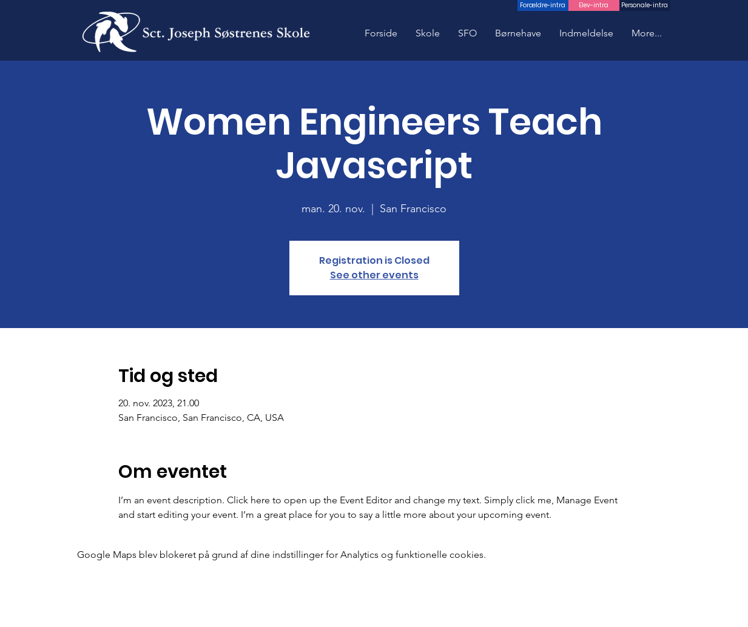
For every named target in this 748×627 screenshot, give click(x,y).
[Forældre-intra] (542, 5)
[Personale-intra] (644, 5)
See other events (374, 275)
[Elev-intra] (593, 5)
